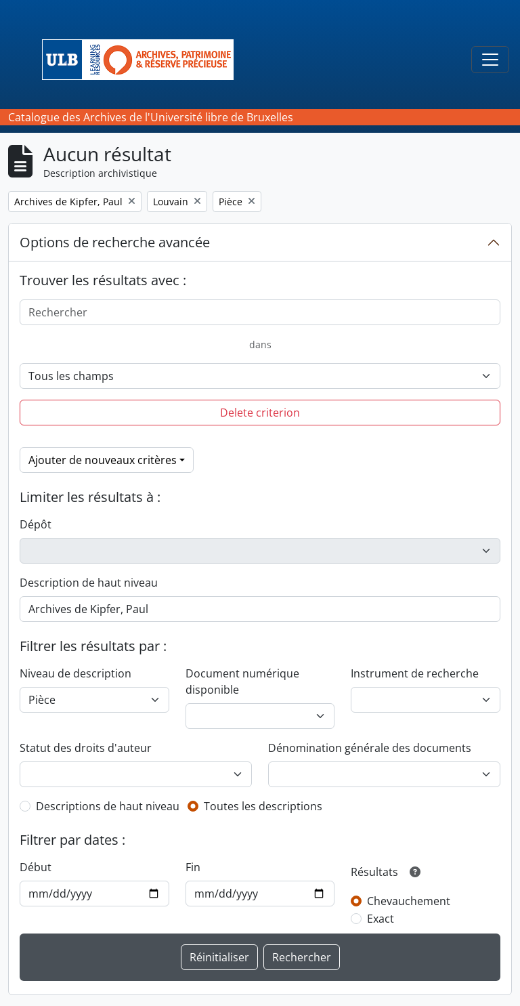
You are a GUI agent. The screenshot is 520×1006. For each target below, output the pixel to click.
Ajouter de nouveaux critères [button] (102, 460)
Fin (193, 867)
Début (35, 867)
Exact (380, 918)
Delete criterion (260, 412)
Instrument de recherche (415, 673)
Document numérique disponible (242, 681)
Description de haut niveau (89, 582)
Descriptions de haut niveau (107, 806)
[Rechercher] (260, 312)
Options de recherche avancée (115, 242)
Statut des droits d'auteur (86, 747)
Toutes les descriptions (263, 806)
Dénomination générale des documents (369, 747)
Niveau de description (75, 673)
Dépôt (35, 524)
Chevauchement (408, 901)
